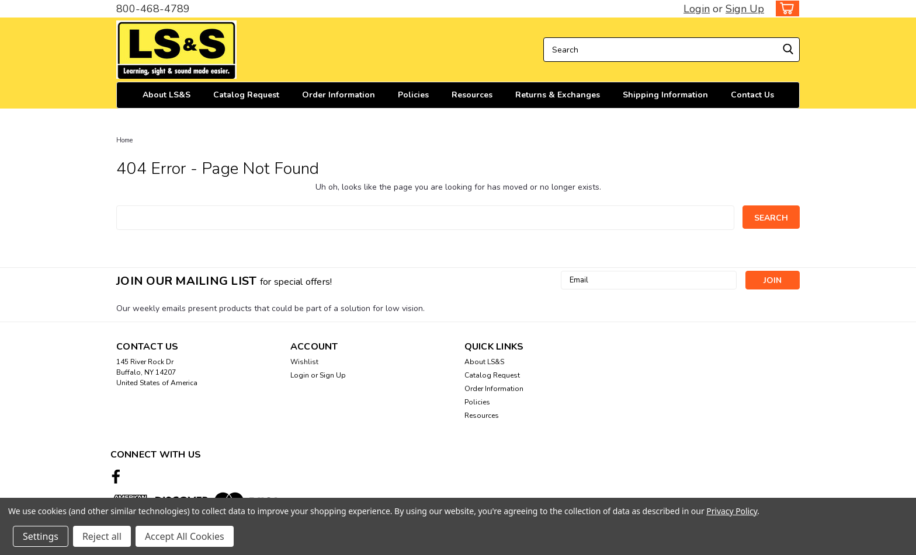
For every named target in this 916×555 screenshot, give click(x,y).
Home (124, 140)
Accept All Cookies (184, 536)
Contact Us (752, 94)
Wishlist (304, 361)
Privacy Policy (731, 510)
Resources (472, 94)
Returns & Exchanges (557, 94)
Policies (413, 94)
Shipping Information (665, 94)
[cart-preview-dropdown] (785, 8)
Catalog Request (246, 94)
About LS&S (166, 94)
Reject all (102, 536)
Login (696, 9)
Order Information (338, 94)
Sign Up (745, 9)
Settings (40, 536)
